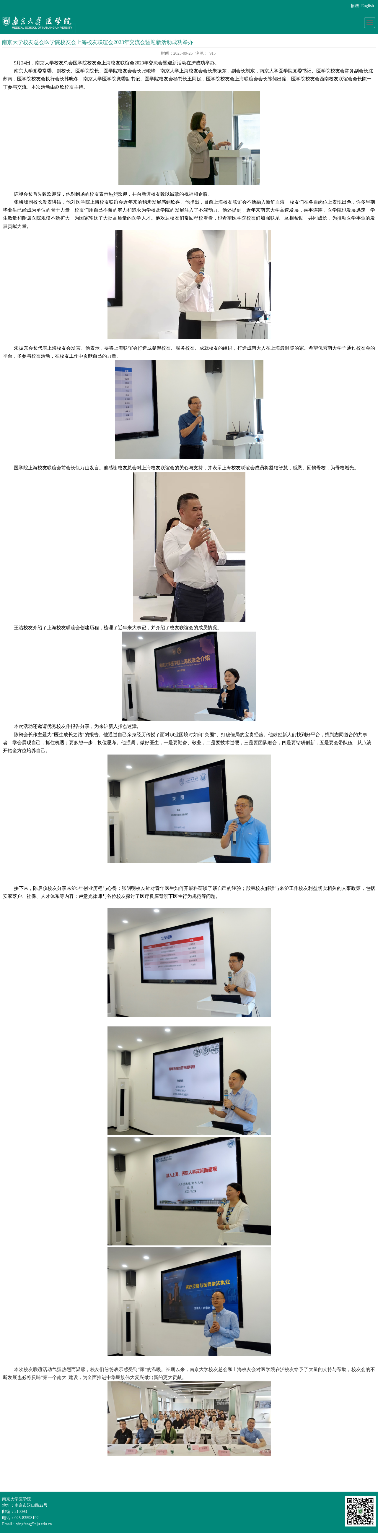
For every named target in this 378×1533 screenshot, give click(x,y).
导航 (369, 22)
